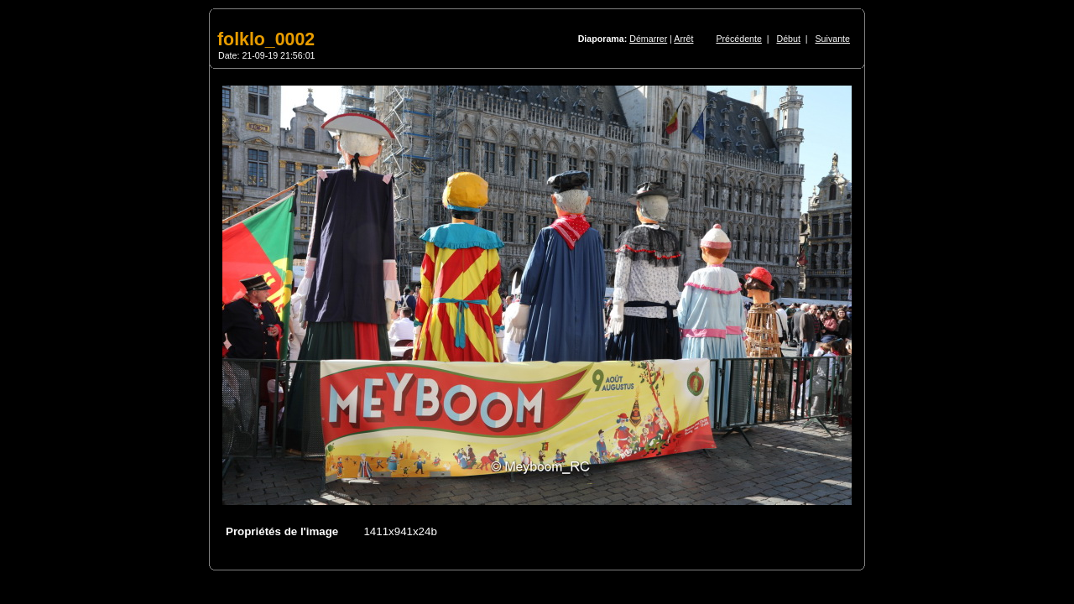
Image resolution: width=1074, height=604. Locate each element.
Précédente (739, 39)
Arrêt (683, 39)
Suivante (833, 39)
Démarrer (648, 39)
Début (788, 39)
